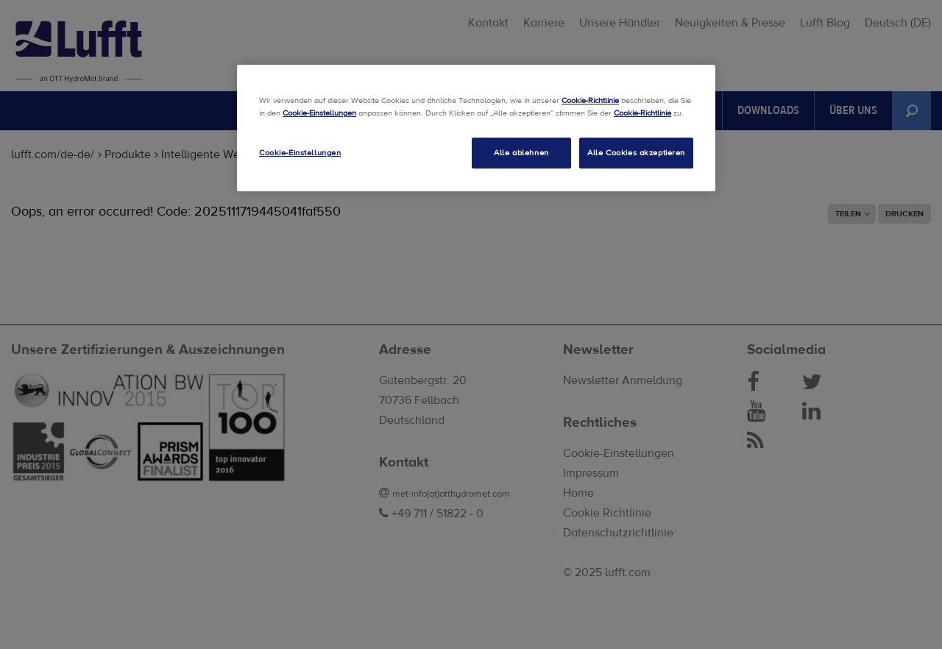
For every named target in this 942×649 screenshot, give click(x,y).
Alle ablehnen (521, 152)
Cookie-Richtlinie (590, 100)
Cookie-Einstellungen (319, 112)
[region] (476, 128)
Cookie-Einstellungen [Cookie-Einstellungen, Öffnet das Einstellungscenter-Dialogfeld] (300, 152)
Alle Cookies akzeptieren (636, 152)
